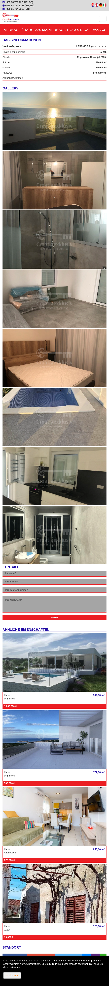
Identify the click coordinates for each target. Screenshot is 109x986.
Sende (54, 617)
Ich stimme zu (12, 975)
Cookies (35, 960)
